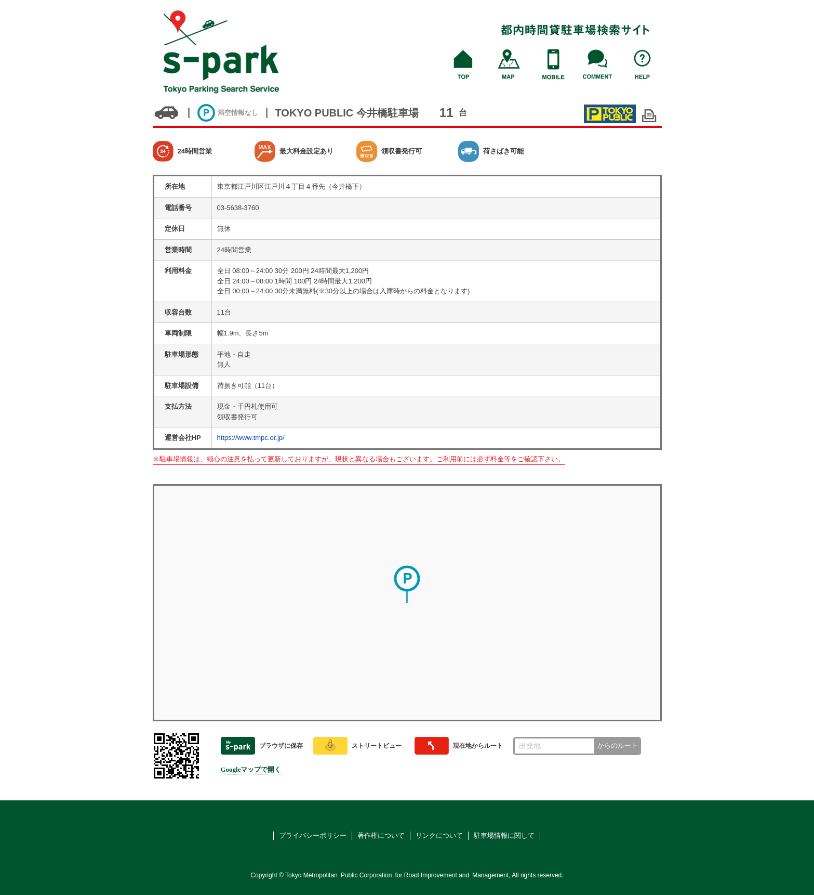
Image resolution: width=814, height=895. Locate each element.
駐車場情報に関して (504, 835)
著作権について (381, 835)
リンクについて (439, 835)
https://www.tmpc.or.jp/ (251, 438)
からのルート (617, 745)
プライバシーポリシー (312, 835)
